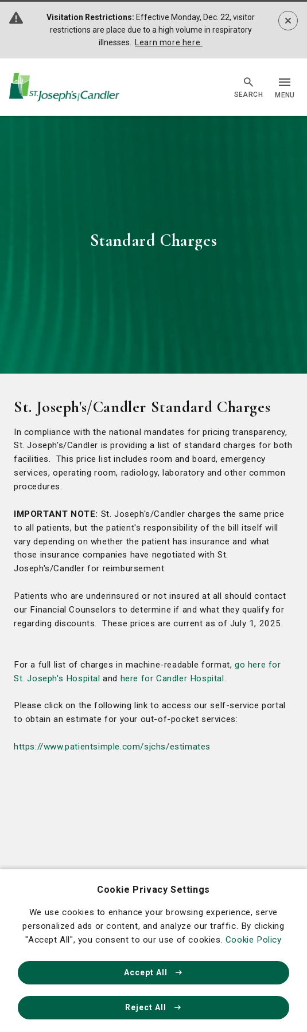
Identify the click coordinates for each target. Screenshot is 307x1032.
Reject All (153, 1007)
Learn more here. (169, 42)
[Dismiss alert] (288, 20)
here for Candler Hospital (172, 678)
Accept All (154, 972)
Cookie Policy (254, 940)
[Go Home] (64, 87)
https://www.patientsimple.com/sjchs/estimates (112, 746)
